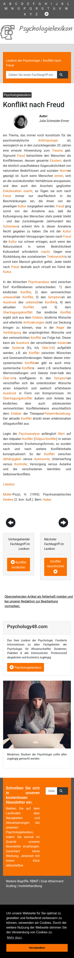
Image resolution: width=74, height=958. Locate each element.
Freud (21, 156)
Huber (47, 499)
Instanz (62, 343)
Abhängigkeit (12, 459)
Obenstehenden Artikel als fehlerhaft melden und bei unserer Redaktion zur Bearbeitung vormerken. (39, 601)
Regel (60, 327)
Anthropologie (48, 140)
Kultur (22, 206)
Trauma (57, 150)
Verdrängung (12, 332)
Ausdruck (9, 302)
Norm (64, 171)
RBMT (34, 881)
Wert (61, 434)
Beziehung (63, 413)
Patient (50, 413)
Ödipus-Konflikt (45, 439)
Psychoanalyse (38, 282)
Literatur (9, 484)
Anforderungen (33, 322)
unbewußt (10, 297)
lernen (58, 176)
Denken (8, 499)
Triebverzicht (56, 257)
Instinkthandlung (30, 886)
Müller (7, 494)
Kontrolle (20, 464)
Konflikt (25, 292)
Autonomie (42, 459)
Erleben (37, 317)
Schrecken (10, 226)
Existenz (56, 160)
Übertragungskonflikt (17, 312)
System (17, 348)
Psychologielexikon (25, 667)
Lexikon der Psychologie (23, 60)
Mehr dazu (14, 937)
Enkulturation (12, 191)
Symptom (54, 297)
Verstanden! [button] (37, 947)
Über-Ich (48, 348)
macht (27, 191)
